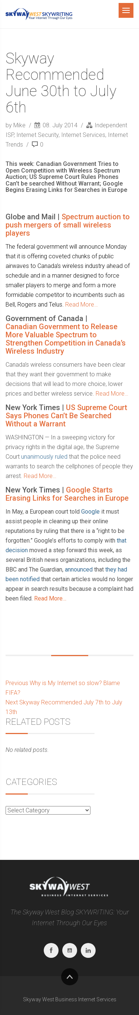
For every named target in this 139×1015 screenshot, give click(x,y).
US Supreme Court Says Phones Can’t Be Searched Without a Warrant (66, 415)
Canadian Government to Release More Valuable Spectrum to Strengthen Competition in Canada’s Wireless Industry (66, 339)
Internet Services (83, 134)
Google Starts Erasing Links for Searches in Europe (67, 493)
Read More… (81, 304)
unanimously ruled (44, 456)
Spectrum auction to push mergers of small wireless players (68, 225)
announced (79, 569)
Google (90, 511)
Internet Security (37, 134)
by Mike (16, 125)
